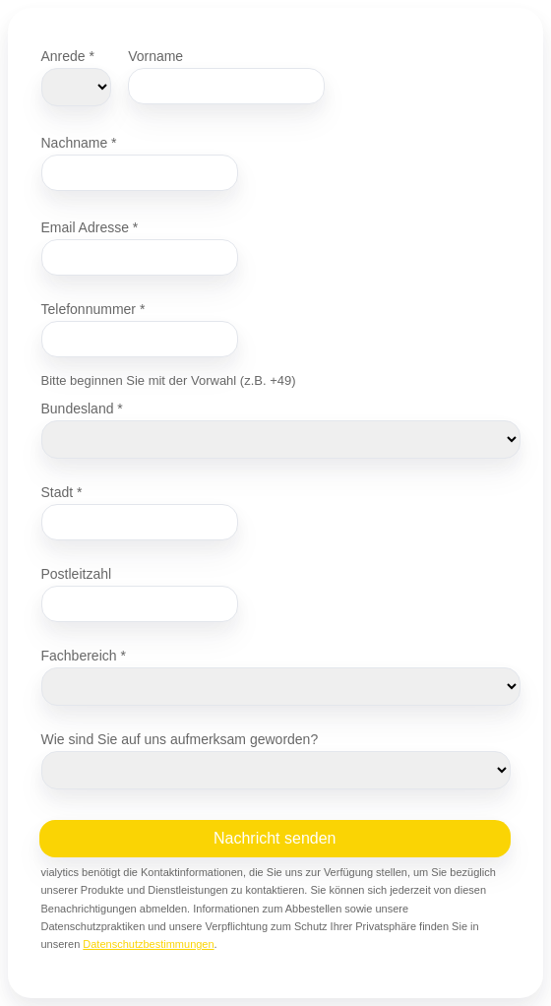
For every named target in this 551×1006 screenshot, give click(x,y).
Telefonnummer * (93, 308)
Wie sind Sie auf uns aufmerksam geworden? (180, 738)
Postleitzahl (76, 573)
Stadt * (62, 491)
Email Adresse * (90, 227)
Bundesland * (82, 408)
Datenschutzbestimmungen (148, 944)
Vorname (155, 55)
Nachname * (79, 142)
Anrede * (67, 55)
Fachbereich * (83, 655)
